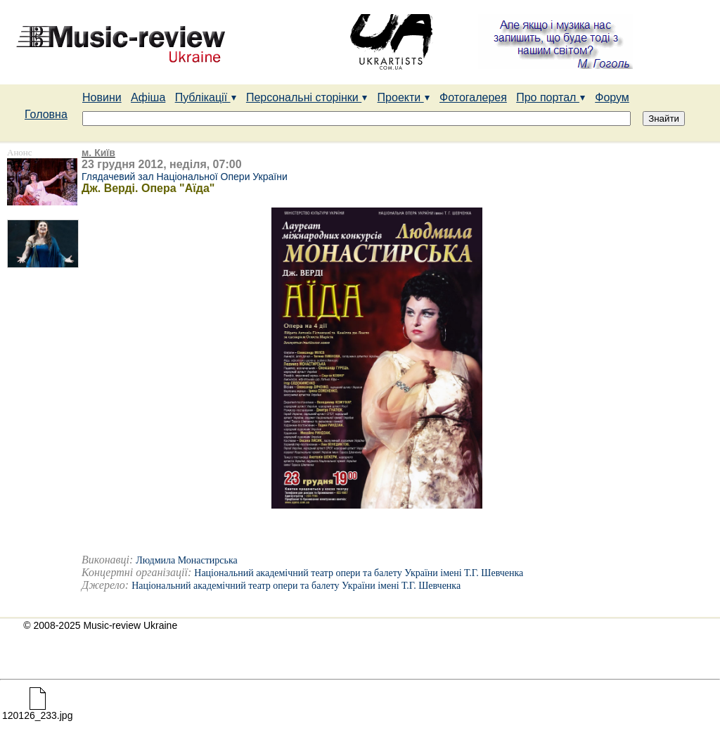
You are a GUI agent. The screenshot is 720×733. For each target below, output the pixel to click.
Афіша (148, 97)
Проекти (404, 97)
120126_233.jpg (37, 711)
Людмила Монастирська (186, 560)
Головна (46, 114)
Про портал (551, 97)
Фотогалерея (473, 97)
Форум (612, 97)
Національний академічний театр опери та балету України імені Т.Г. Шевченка (358, 573)
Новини (102, 97)
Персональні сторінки (307, 97)
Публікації (206, 97)
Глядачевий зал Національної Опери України (185, 176)
